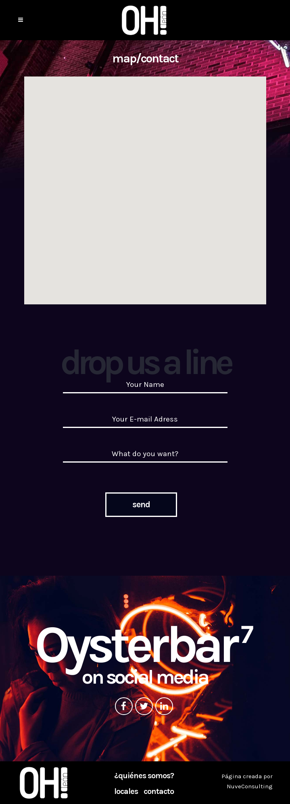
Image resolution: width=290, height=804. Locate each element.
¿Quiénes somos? (144, 775)
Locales (126, 791)
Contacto (159, 791)
